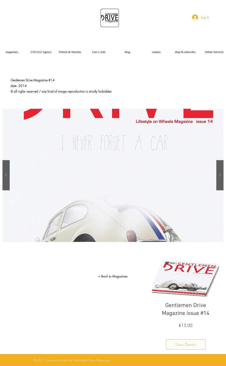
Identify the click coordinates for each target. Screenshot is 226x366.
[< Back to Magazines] (113, 276)
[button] (113, 175)
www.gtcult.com (57, 360)
